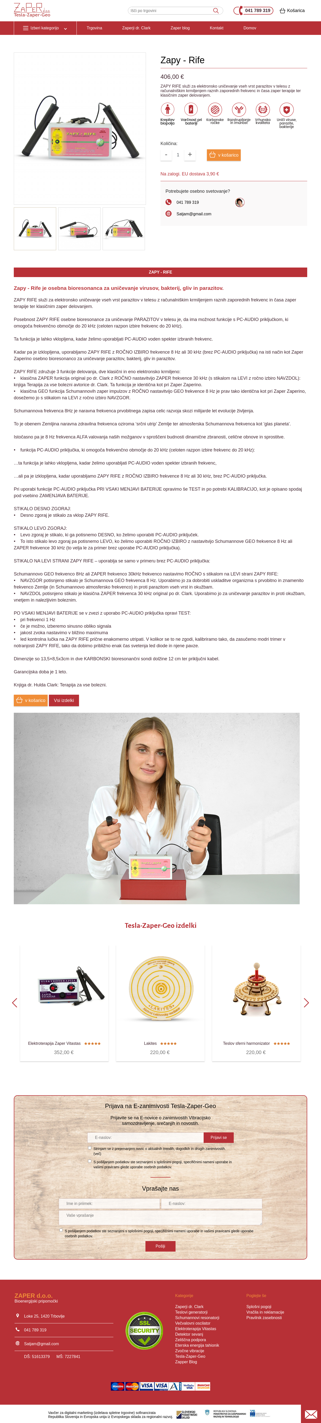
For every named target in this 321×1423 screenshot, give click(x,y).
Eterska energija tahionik (197, 1343)
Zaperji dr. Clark (136, 28)
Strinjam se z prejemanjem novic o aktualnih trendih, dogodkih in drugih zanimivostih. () (160, 1149)
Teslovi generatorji (191, 1310)
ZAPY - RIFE (160, 272)
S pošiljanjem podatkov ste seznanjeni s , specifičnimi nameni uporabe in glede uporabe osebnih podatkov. (163, 1162)
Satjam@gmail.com (194, 214)
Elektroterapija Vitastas (195, 1327)
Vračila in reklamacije (265, 1310)
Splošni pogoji (258, 1305)
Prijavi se (219, 1136)
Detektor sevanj (189, 1332)
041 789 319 (254, 11)
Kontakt (216, 28)
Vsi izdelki (64, 700)
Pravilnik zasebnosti (264, 1316)
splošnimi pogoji (169, 1160)
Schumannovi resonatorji (197, 1316)
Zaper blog (180, 28)
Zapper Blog (186, 1360)
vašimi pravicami (106, 1165)
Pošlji (160, 1244)
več (97, 1152)
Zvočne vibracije (189, 1349)
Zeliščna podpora (190, 1338)
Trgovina (94, 28)
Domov (250, 28)
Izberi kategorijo (45, 28)
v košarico (223, 155)
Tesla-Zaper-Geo (190, 1354)
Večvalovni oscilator (193, 1321)
